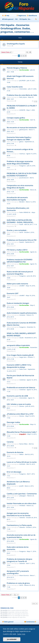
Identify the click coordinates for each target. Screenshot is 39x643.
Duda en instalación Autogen (18, 303)
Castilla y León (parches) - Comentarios (22, 494)
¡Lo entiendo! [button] (11, 639)
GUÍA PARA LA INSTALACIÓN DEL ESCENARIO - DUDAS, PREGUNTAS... (20, 221)
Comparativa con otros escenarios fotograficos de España (20, 186)
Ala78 (21, 232)
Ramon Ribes (23, 444)
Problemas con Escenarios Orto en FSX (21, 240)
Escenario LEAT (12, 293)
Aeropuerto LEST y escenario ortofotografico (18, 572)
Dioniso (21, 406)
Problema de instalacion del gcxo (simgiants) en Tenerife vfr (19, 560)
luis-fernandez (24, 70)
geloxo (21, 142)
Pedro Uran (23, 369)
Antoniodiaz (23, 89)
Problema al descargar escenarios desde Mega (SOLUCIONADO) (20, 162)
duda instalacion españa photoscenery (22, 313)
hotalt (21, 224)
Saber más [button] (21, 634)
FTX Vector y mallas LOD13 (17, 250)
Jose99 (21, 486)
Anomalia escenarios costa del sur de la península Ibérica (21, 536)
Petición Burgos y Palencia (17, 68)
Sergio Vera (22, 357)
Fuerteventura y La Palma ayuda (19, 525)
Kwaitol (21, 242)
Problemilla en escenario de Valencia (21, 387)
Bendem (22, 202)
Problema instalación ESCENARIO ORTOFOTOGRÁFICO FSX (19, 260)
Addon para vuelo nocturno (17, 284)
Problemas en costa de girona (18, 583)
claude (21, 338)
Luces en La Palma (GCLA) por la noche (22, 462)
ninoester (22, 315)
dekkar (21, 454)
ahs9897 (22, 286)
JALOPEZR (22, 80)
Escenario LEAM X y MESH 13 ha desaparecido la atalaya (19, 366)
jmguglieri (22, 434)
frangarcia (22, 166)
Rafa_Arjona (23, 97)
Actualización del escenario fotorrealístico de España (17, 198)
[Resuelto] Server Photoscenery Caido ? (22, 432)
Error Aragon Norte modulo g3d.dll (20, 355)
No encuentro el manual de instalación (22, 127)
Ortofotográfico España (16, 44)
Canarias (10, 442)
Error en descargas (14, 472)
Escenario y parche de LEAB (17, 396)
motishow (22, 380)
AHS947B (22, 110)
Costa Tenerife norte (15, 87)
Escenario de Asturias (15, 452)
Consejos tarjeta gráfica (16, 118)
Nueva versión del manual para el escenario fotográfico (20, 272)
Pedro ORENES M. (24, 212)
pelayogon (22, 496)
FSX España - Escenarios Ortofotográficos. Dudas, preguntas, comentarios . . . (17, 28)
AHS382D (22, 505)
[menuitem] (6, 15)
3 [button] (23, 56)
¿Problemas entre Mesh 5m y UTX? (20, 414)
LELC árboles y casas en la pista (19, 404)
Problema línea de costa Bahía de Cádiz (22, 95)
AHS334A (22, 464)
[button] (26, 56)
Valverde (22, 517)
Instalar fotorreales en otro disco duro (21, 503)
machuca (22, 154)
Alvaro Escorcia (24, 575)
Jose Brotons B (23, 178)
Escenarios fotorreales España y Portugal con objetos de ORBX (19, 138)
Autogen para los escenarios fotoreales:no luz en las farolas (18, 514)
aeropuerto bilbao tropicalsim (18, 345)
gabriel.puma (23, 130)
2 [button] (21, 56)
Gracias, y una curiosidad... (17, 230)
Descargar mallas (13, 422)
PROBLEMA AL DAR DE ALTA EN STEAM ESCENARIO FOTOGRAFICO (22, 174)
